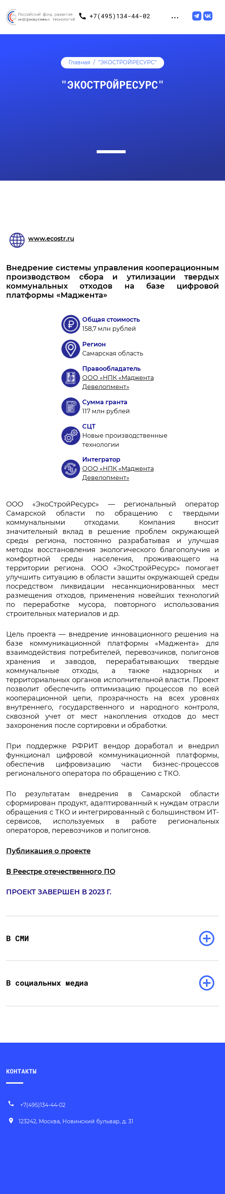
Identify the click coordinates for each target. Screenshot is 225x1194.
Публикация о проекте (48, 851)
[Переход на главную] (40, 16)
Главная (79, 62)
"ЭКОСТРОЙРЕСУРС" (127, 62)
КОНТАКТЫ (21, 1071)
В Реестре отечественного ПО (60, 871)
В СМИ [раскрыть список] (17, 938)
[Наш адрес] (70, 1121)
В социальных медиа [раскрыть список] (47, 983)
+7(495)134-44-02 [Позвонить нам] (36, 1105)
